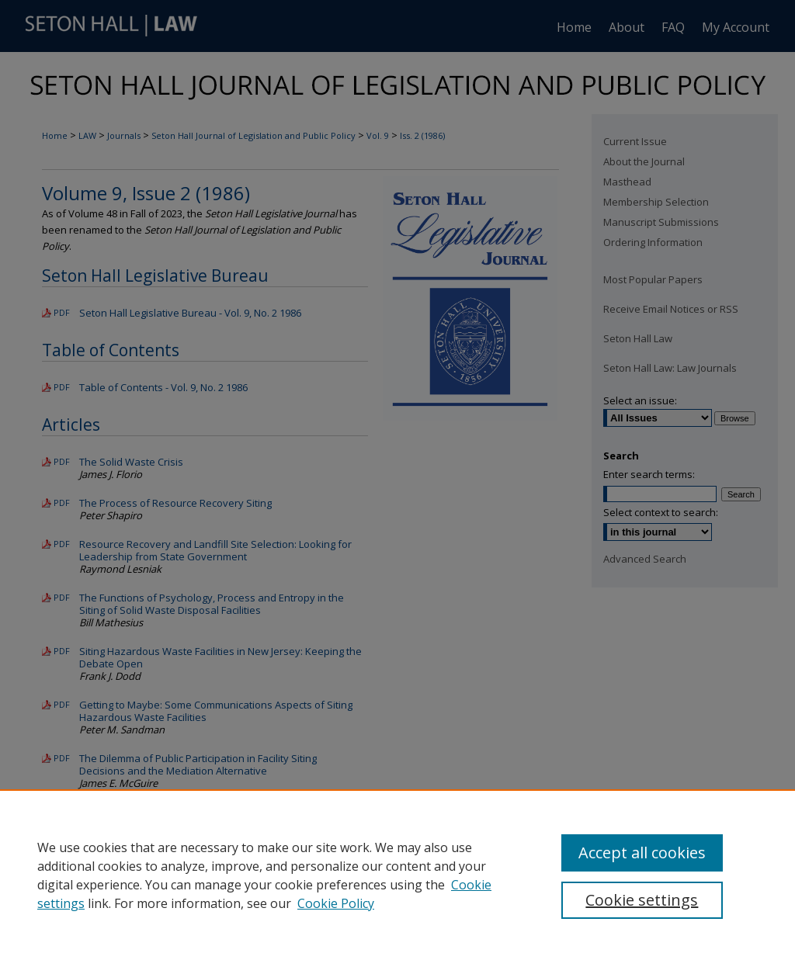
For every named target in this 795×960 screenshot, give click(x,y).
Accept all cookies (642, 852)
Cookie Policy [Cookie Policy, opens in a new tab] (335, 903)
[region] (397, 874)
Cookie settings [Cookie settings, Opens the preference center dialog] (641, 899)
